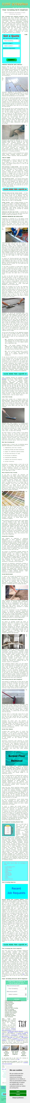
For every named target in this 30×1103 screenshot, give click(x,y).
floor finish (20, 466)
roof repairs (11, 1032)
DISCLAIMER (26, 7)
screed (24, 99)
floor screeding (8, 854)
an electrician (19, 1039)
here (18, 1059)
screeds (26, 651)
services (8, 393)
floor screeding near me (8, 908)
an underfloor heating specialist (15, 1031)
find (6, 950)
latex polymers (5, 175)
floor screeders (21, 387)
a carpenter (15, 1038)
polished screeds (15, 621)
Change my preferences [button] (18, 1097)
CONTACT (22, 7)
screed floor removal (22, 733)
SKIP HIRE (10, 1037)
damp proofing (24, 1037)
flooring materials (6, 785)
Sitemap (3, 1086)
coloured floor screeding (14, 837)
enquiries (12, 1043)
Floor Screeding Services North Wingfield (14, 978)
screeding (12, 391)
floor (20, 28)
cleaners (4, 1039)
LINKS (16, 7)
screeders (10, 153)
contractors (19, 142)
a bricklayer (14, 1034)
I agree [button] (18, 1091)
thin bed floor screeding (20, 848)
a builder (21, 1036)
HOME (13, 7)
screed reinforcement (12, 577)
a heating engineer (21, 1033)
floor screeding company (20, 68)
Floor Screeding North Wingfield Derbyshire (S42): (15, 16)
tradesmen (4, 1025)
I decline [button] (18, 1094)
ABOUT (19, 7)
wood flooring (5, 1036)
